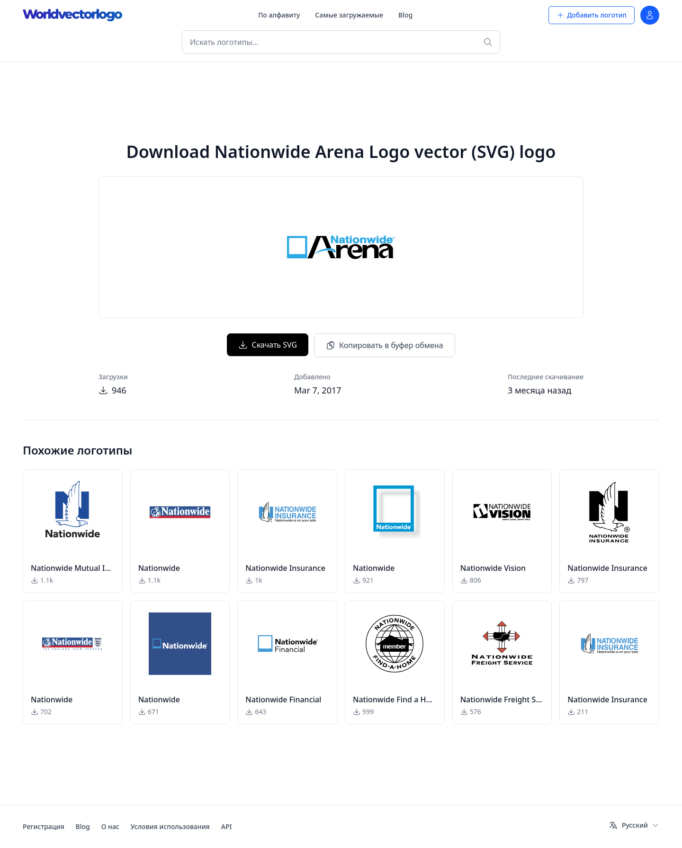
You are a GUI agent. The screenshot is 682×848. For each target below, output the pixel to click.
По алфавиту (279, 14)
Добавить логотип (591, 14)
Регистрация (43, 826)
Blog (405, 14)
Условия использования (170, 826)
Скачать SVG (267, 345)
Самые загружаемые (349, 14)
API (226, 826)
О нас (110, 826)
